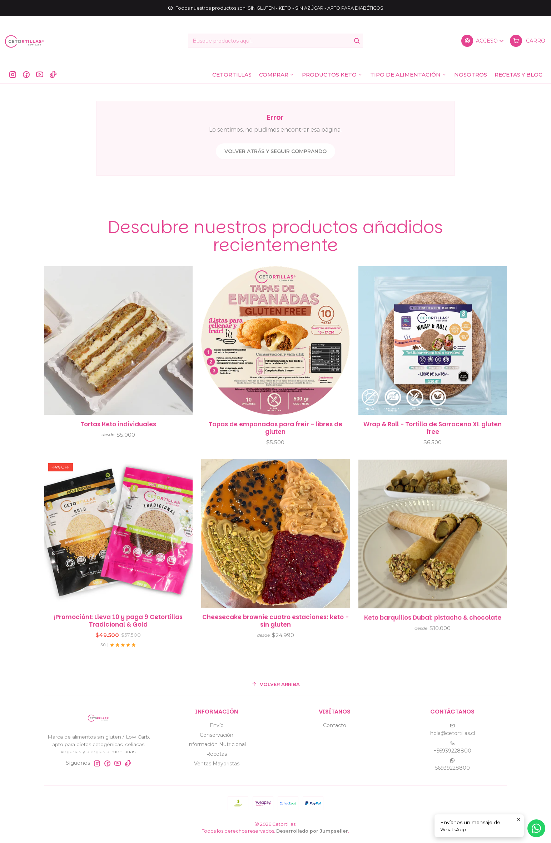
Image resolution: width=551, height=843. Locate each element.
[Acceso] (483, 41)
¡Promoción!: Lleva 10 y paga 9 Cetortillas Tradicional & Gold (118, 654)
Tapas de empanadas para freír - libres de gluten (275, 443)
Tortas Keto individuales (118, 433)
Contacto (334, 725)
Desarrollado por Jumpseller (312, 831)
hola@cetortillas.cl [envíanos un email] (452, 729)
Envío (217, 725)
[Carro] (527, 41)
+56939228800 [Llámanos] (452, 747)
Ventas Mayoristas (216, 763)
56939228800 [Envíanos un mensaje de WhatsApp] (452, 764)
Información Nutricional (216, 744)
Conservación (216, 735)
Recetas (216, 754)
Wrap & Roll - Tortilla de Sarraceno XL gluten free (432, 452)
